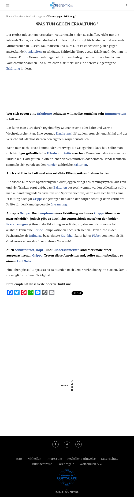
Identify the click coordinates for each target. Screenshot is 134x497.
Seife (67, 153)
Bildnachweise (42, 464)
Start (19, 458)
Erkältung (13, 68)
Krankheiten (33, 51)
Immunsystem (115, 113)
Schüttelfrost (24, 250)
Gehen (28, 261)
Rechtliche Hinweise (81, 458)
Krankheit (68, 235)
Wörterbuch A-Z (91, 464)
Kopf (39, 250)
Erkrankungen (17, 224)
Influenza (35, 235)
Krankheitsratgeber (35, 16)
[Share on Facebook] (72, 381)
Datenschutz (109, 458)
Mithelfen (34, 458)
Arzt (19, 261)
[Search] (126, 5)
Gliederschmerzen (66, 250)
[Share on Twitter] (72, 384)
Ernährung (63, 133)
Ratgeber (19, 16)
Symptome (46, 213)
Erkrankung (59, 204)
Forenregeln (65, 464)
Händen (51, 164)
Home (9, 16)
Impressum (54, 458)
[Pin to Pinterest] (72, 387)
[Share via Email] (72, 389)
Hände (52, 153)
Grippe (37, 199)
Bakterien (80, 164)
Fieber (96, 235)
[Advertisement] (67, 91)
